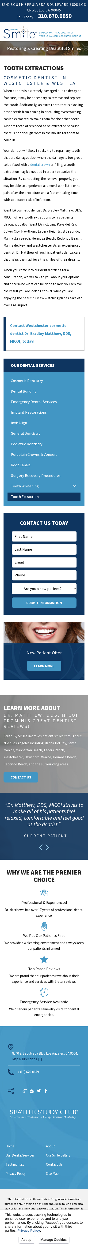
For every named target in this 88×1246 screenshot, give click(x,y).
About (50, 1147)
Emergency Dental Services (34, 403)
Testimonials (15, 1166)
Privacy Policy (16, 1175)
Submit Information (44, 604)
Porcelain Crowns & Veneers (34, 455)
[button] (74, 488)
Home (10, 1147)
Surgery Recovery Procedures (36, 477)
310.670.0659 (55, 16)
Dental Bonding (24, 392)
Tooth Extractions (25, 498)
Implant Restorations (29, 413)
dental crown (40, 164)
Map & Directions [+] (27, 1060)
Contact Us (21, 779)
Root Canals (21, 466)
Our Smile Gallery (58, 1156)
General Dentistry (25, 434)
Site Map (52, 1175)
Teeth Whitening (25, 487)
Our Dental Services (20, 1156)
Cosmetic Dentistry (27, 382)
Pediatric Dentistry (26, 445)
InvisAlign (19, 424)
